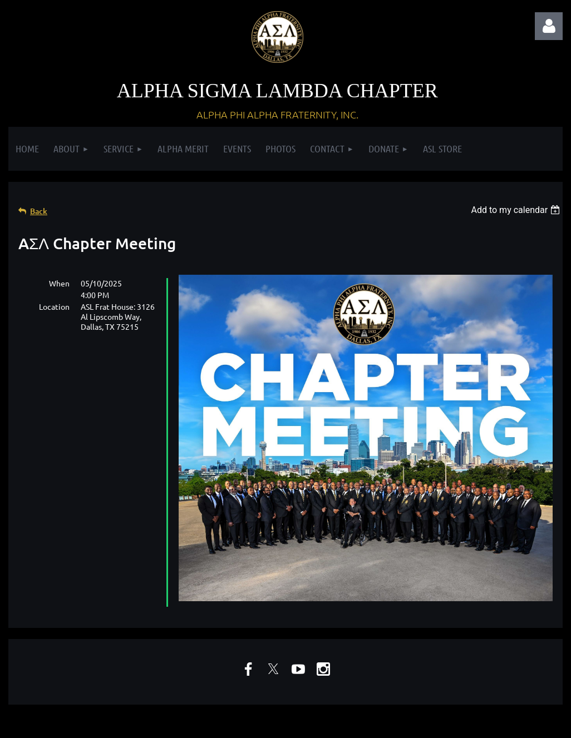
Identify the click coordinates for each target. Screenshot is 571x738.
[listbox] (517, 210)
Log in (549, 26)
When (59, 283)
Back (38, 211)
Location (54, 306)
